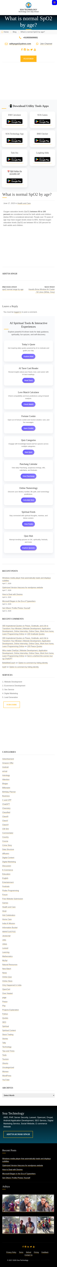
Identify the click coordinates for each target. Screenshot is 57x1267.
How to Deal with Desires (12, 594)
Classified (6, 812)
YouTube (5, 1080)
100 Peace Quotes (34, 646)
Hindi (4, 911)
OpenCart (6, 989)
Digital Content (8, 858)
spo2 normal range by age (12, 289)
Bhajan (5, 784)
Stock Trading (7, 1034)
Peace (4, 1002)
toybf (4, 667)
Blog (14, 32)
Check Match (28, 404)
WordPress (6, 1076)
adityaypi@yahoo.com (20, 44)
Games (5, 903)
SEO (4, 1022)
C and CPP (6, 800)
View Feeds (28, 524)
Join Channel (46, 44)
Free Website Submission (12, 899)
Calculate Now (28, 500)
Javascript (6, 936)
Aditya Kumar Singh (18, 1134)
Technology (6, 1047)
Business (6, 796)
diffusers (5, 853)
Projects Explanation (10, 1010)
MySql (4, 960)
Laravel (5, 948)
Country (5, 837)
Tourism (5, 1059)
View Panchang (28, 476)
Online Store (7, 981)
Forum (5, 895)
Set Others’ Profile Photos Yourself (16, 608)
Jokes (4, 944)
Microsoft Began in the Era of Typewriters (18, 601)
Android (5, 767)
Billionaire (6, 788)
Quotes (5, 1018)
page (4, 997)
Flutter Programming (10, 891)
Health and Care (24, 203)
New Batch (6, 969)
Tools (4, 1055)
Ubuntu (5, 1063)
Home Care (7, 919)
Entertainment (8, 882)
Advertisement (8, 759)
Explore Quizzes (28, 548)
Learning (5, 952)
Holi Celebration (8, 915)
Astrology (6, 775)
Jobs (4, 940)
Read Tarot (28, 380)
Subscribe (11, 705)
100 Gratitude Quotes (36, 634)
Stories (5, 1039)
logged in (17, 312)
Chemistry (6, 808)
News (4, 973)
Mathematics (7, 956)
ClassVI (5, 825)
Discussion (6, 866)
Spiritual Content (9, 1030)
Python (5, 1014)
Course (5, 841)
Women (5, 1072)
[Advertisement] (28, 84)
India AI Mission (8, 923)
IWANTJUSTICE (9, 932)
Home (6, 32)
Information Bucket (9, 928)
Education (6, 874)
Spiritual (5, 1026)
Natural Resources (9, 965)
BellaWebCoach (8, 663)
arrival (4, 771)
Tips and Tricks (8, 1051)
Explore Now (28, 356)
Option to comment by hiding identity (33, 663)
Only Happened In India (11, 985)
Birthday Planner (9, 792)
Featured (28, 59)
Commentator (7, 833)
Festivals (5, 886)
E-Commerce (7, 870)
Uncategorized (8, 1067)
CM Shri (5, 829)
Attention (5, 779)
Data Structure (8, 849)
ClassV (5, 821)
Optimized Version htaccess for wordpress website (22, 587)
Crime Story (7, 845)
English (5, 878)
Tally (4, 1043)
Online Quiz (7, 977)
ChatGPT (6, 804)
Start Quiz (28, 452)
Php (3, 1006)
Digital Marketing (9, 862)
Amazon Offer (7, 763)
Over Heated (7, 993)
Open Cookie (28, 428)
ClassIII (5, 816)
